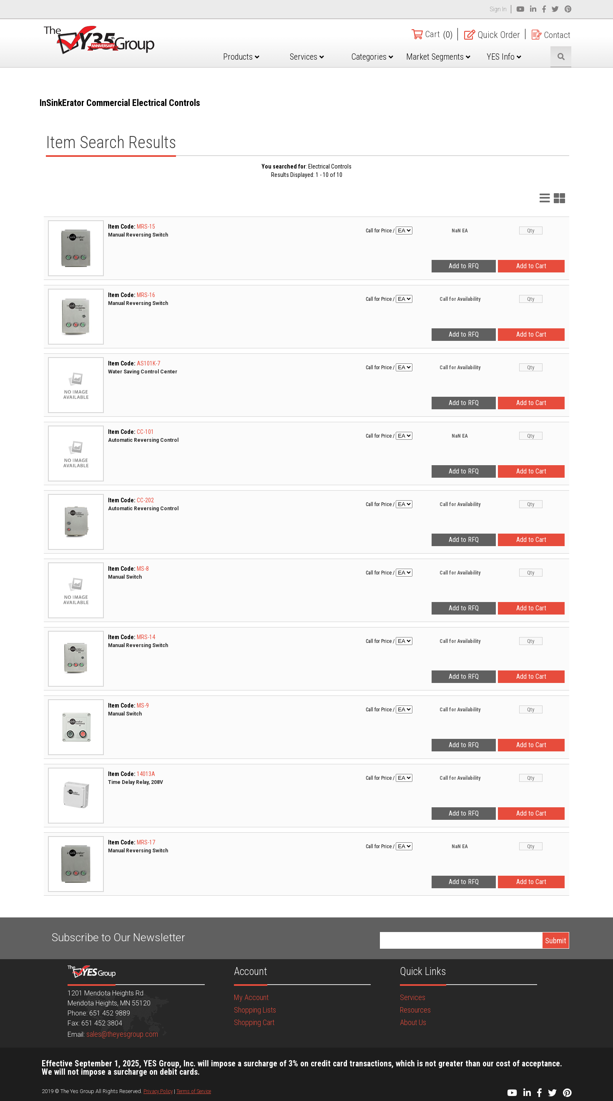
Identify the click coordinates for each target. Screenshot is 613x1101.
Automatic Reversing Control (143, 440)
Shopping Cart (254, 1022)
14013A (146, 774)
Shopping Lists (255, 1009)
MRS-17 (146, 842)
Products (251, 57)
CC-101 (145, 431)
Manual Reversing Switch (138, 235)
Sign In (498, 9)
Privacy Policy (158, 1091)
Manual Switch (125, 577)
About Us (413, 1022)
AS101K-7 (148, 363)
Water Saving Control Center (142, 372)
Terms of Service (193, 1091)
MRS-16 (146, 295)
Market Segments (442, 63)
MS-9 (143, 705)
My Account (251, 997)
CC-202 (145, 500)
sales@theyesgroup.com (122, 1034)
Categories (378, 57)
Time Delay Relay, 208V (135, 782)
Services (315, 57)
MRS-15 (146, 226)
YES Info (506, 57)
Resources (415, 1009)
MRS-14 (146, 637)
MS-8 (143, 568)
